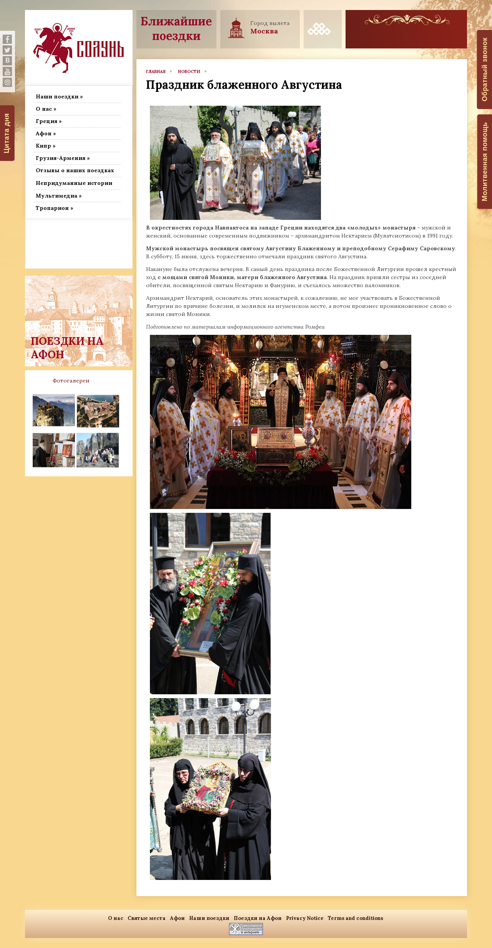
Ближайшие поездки (176, 28)
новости (189, 71)
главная (156, 71)
